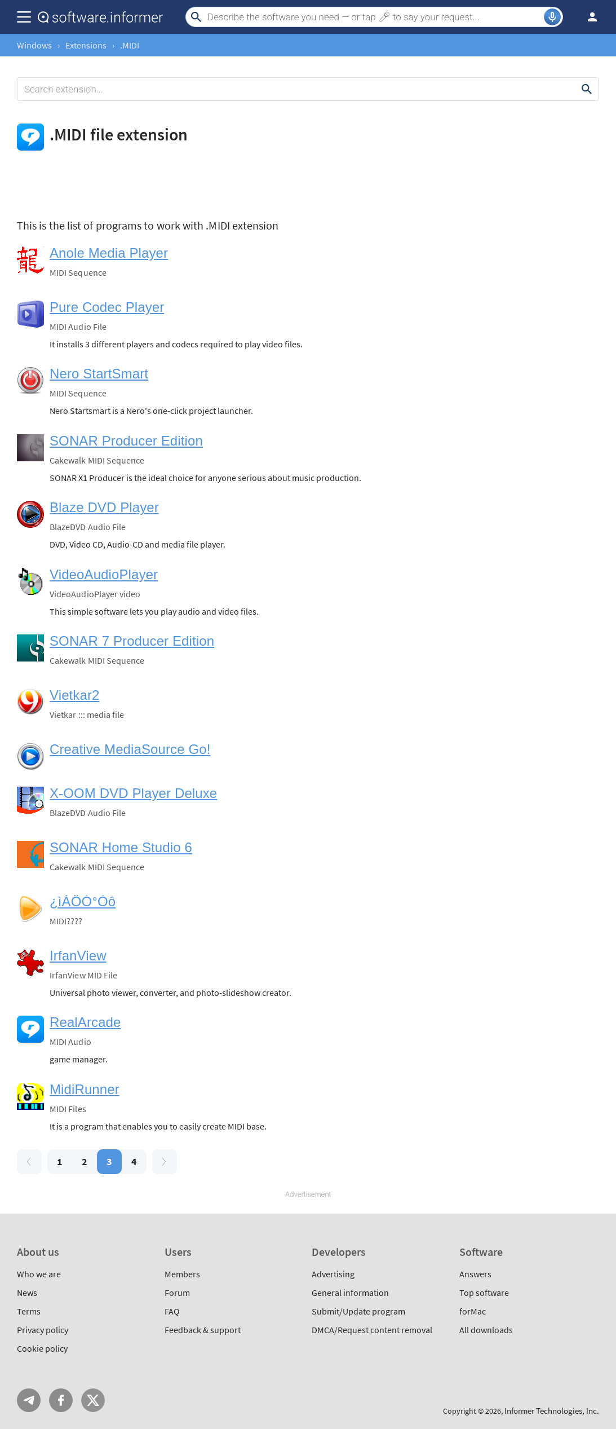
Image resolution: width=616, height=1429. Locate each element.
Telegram (29, 1400)
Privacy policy (42, 1329)
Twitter (93, 1400)
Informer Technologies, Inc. (551, 1410)
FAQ (172, 1311)
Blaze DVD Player (104, 507)
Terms (29, 1311)
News (27, 1292)
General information (350, 1292)
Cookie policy (42, 1348)
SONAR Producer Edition (126, 440)
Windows (34, 45)
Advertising (333, 1274)
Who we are (39, 1274)
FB (61, 1400)
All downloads (486, 1329)
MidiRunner (84, 1089)
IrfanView (78, 955)
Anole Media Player (109, 253)
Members (182, 1274)
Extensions (86, 45)
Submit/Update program (358, 1311)
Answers (475, 1274)
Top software (484, 1292)
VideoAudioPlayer (104, 574)
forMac (472, 1311)
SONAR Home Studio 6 (121, 847)
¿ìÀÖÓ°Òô (83, 901)
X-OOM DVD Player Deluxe (133, 793)
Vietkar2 (75, 695)
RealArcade (85, 1022)
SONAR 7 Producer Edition (132, 641)
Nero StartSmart (99, 373)
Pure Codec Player (107, 307)
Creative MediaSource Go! (130, 749)
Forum (177, 1292)
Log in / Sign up (587, 17)
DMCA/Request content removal (372, 1329)
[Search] (374, 17)
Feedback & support (203, 1329)
